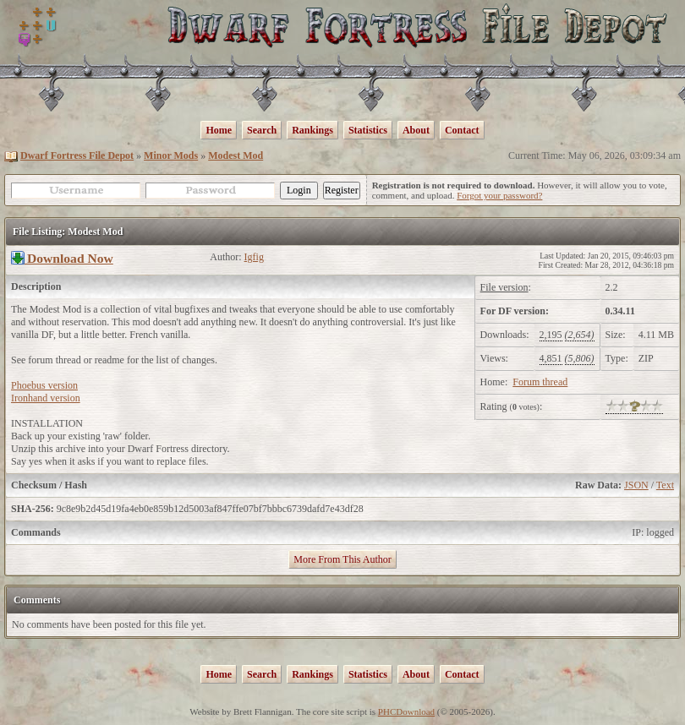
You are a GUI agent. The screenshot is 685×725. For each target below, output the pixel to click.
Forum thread (539, 382)
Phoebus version (44, 385)
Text (665, 485)
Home (219, 130)
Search (262, 130)
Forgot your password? (499, 195)
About (416, 130)
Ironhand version (45, 398)
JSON (636, 485)
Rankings (312, 130)
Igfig (254, 257)
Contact (462, 130)
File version (504, 287)
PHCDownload (406, 711)
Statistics (367, 130)
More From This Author (342, 559)
